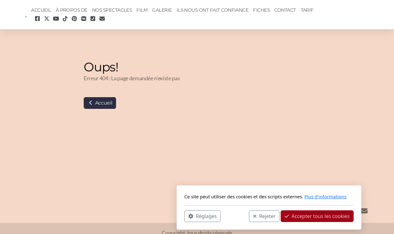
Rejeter (192, 215)
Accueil (100, 103)
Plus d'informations (253, 196)
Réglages (130, 215)
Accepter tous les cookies (245, 215)
